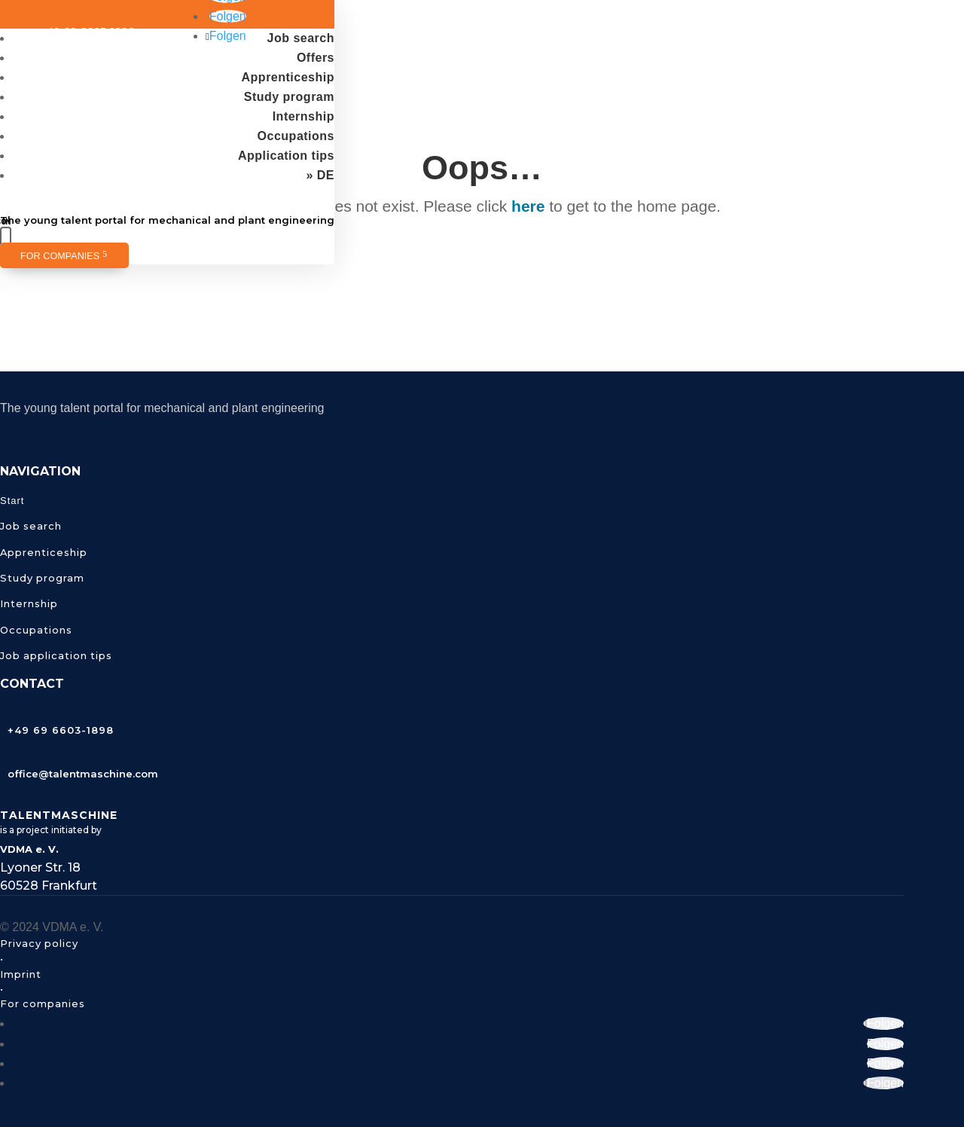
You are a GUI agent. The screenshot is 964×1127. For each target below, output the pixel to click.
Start (12, 500)
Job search (300, 38)
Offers (315, 57)
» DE (320, 175)
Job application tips (56, 655)
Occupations (296, 136)
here (528, 206)
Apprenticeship (288, 77)
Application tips (286, 155)
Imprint (20, 974)
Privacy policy (39, 943)
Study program (289, 96)
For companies (59, 256)
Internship (303, 116)
